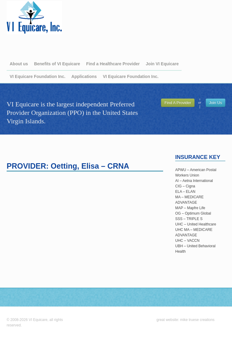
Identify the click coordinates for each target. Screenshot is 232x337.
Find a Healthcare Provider (113, 63)
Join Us (215, 102)
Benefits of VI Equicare (57, 63)
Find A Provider (177, 102)
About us (19, 63)
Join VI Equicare (162, 63)
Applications (84, 76)
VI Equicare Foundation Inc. (37, 76)
